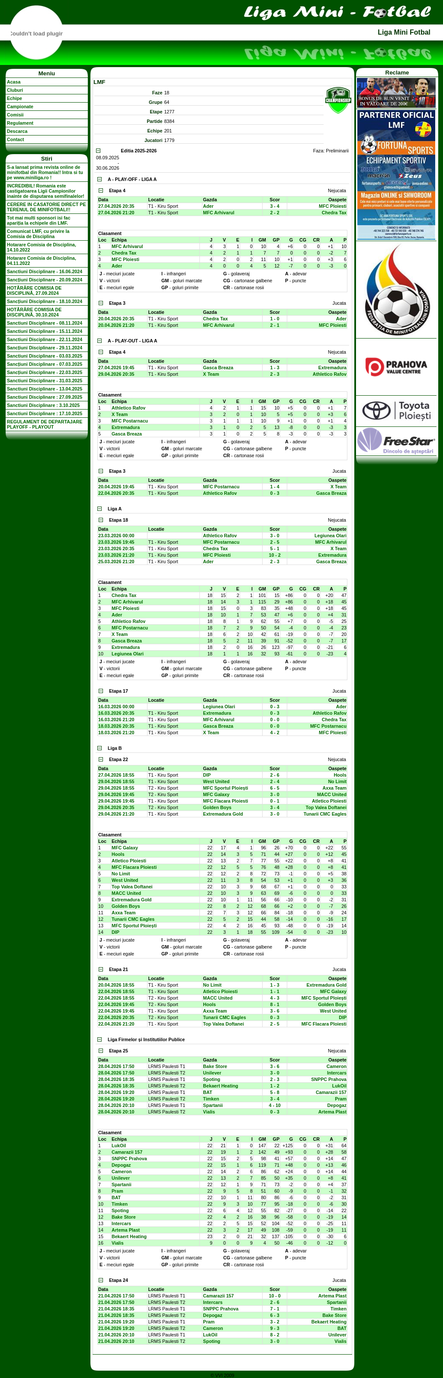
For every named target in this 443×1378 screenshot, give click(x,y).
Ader (208, 206)
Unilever (212, 1072)
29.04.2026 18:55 (116, 781)
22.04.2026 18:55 (116, 991)
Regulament (20, 123)
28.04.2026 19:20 (116, 1092)
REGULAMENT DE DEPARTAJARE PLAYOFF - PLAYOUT (44, 424)
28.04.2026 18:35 (116, 1079)
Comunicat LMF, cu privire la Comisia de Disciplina (38, 234)
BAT (207, 1092)
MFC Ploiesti (333, 206)
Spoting (211, 1079)
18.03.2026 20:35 (116, 726)
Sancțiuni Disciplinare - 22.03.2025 (44, 372)
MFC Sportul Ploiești (225, 788)
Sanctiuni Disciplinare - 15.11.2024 (44, 331)
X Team (211, 374)
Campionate (20, 106)
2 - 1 (274, 325)
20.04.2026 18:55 (116, 985)
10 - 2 (275, 555)
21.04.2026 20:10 (116, 1334)
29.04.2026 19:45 (116, 794)
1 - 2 (274, 1085)
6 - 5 (274, 788)
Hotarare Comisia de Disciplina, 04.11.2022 (41, 260)
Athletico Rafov (330, 374)
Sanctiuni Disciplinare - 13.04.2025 (44, 388)
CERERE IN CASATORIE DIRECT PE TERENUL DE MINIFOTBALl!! (46, 207)
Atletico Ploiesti (329, 801)
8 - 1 (274, 1004)
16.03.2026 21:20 (116, 719)
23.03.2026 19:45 (116, 542)
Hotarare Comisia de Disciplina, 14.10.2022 (41, 247)
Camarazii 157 (331, 1092)
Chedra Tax (334, 212)
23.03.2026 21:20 (116, 555)
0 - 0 (274, 719)
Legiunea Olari (331, 535)
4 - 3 (274, 997)
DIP (207, 775)
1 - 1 (274, 991)
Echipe (14, 98)
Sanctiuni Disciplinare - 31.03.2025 (44, 380)
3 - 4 (274, 206)
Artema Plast (332, 1111)
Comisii (15, 114)
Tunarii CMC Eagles (325, 813)
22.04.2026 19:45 (116, 1004)
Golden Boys (217, 807)
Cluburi (15, 90)
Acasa (13, 81)
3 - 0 (274, 535)
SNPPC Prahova (329, 1079)
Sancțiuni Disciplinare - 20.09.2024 (44, 279)
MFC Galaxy (216, 794)
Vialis (209, 1111)
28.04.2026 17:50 (116, 1066)
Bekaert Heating (220, 1085)
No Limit (337, 781)
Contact (15, 139)
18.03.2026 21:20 (116, 732)
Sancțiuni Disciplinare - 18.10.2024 (44, 301)
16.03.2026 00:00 (116, 706)
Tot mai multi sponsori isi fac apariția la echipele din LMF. (39, 220)
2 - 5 (274, 542)
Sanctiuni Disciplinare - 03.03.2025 (44, 355)
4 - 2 (274, 732)
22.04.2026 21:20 (116, 1023)
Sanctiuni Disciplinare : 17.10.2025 (44, 413)
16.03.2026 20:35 (116, 713)
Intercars (337, 1072)
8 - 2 (274, 1334)
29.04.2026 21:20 (116, 813)
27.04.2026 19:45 (116, 367)
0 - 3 (274, 493)
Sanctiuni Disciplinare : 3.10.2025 (43, 405)
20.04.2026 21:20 (116, 325)
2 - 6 (274, 775)
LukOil (339, 1085)
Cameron (337, 1066)
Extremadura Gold (223, 813)
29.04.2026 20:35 (116, 374)
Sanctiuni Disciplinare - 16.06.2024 (44, 271)
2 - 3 (274, 374)
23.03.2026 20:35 (116, 548)
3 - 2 (274, 1321)
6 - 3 (274, 1315)
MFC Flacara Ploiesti (225, 801)
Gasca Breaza (218, 367)
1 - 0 (274, 318)
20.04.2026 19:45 (116, 486)
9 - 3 (274, 1328)
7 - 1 (274, 1308)
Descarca (17, 131)
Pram (341, 1098)
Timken (211, 1098)
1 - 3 (274, 367)
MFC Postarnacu (130, 420)
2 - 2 (274, 212)
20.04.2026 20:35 (116, 318)
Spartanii (213, 1105)
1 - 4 (274, 486)
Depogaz (337, 1105)
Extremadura (332, 367)
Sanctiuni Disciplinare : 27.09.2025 (44, 397)
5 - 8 (274, 1092)
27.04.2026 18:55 (116, 775)
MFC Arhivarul (218, 212)
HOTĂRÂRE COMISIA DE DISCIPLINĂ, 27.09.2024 (34, 290)
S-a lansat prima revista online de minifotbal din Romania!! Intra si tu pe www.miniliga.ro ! (45, 172)
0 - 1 (274, 801)
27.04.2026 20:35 (116, 206)
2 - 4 (274, 781)
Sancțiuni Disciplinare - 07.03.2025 (44, 364)
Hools (340, 775)
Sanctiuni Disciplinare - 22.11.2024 (44, 339)
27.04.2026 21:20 (116, 212)
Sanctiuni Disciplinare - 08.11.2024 (44, 323)
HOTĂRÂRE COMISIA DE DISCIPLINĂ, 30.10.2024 (34, 312)
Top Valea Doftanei (326, 807)
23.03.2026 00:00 (116, 535)
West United (216, 781)
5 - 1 (274, 548)
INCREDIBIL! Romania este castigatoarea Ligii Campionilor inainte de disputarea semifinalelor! (45, 191)
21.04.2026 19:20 (116, 1321)
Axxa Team (335, 788)
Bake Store (215, 1066)
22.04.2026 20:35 (116, 493)
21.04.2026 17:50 (116, 1295)
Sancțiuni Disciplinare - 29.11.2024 (44, 347)
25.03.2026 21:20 (116, 561)
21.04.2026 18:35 (116, 1308)
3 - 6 (274, 1010)
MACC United (332, 794)
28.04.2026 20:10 (116, 1105)
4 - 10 (275, 1105)
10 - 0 (275, 1295)
